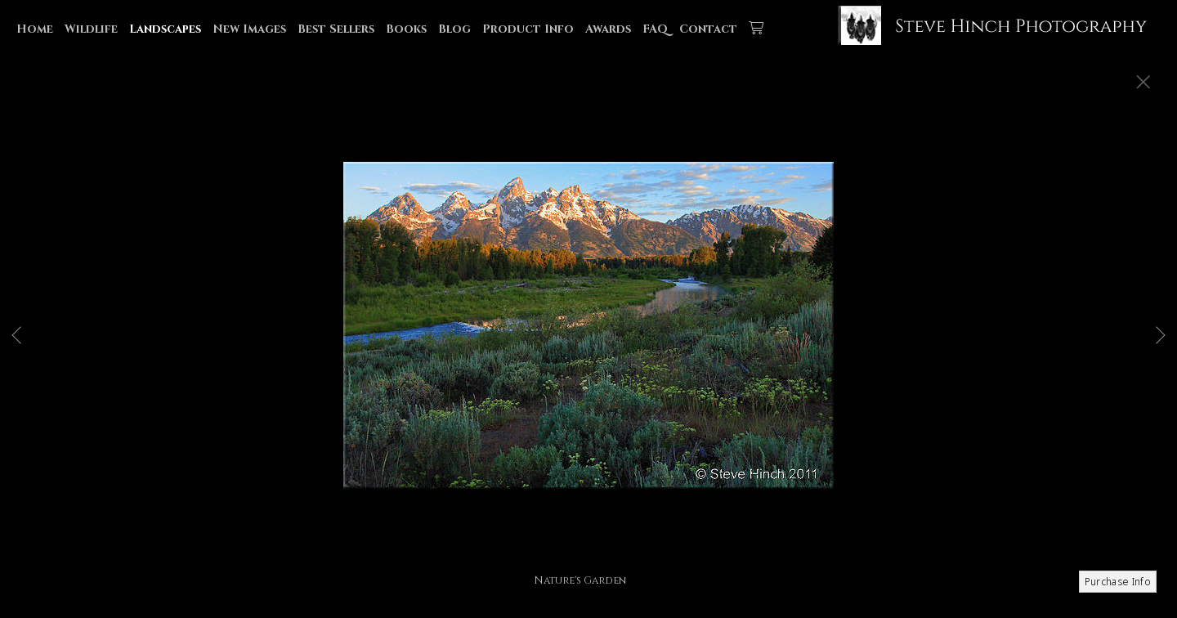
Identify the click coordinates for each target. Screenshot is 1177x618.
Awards (608, 29)
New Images (249, 29)
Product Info (528, 29)
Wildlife (91, 29)
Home (34, 29)
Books (406, 29)
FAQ (655, 29)
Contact (708, 29)
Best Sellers (336, 29)
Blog (454, 29)
